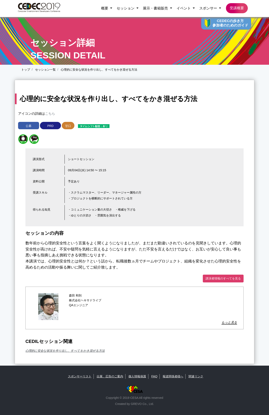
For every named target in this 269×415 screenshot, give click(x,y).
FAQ (154, 376)
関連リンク (196, 376)
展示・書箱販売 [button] (156, 8)
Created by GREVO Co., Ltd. (134, 404)
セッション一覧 (45, 69)
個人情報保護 (137, 376)
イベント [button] (184, 8)
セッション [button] (126, 8)
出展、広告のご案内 (110, 376)
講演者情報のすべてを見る (223, 278)
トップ (25, 69)
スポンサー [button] (208, 8)
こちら (50, 113)
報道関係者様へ (173, 376)
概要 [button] (105, 8)
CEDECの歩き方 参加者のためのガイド (230, 23)
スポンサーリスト (79, 376)
